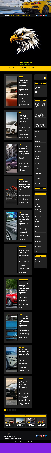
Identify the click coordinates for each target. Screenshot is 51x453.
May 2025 (37, 161)
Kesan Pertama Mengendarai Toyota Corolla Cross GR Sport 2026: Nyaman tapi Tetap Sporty (24, 393)
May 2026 (37, 131)
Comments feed (38, 264)
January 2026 (37, 141)
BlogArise (28, 451)
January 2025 (37, 171)
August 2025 (37, 153)
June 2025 (37, 158)
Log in (36, 259)
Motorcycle (18, 67)
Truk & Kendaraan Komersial (23, 70)
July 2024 (37, 185)
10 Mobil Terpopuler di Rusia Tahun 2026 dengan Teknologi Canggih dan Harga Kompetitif (24, 223)
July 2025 (37, 156)
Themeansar (33, 451)
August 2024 (37, 183)
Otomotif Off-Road (32, 70)
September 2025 (38, 151)
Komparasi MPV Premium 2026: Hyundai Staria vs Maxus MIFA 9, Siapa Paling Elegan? (24, 121)
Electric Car (34, 67)
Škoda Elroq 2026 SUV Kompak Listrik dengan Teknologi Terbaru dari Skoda (24, 360)
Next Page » (30, 419)
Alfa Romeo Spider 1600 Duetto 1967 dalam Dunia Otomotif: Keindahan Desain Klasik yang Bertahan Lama (24, 293)
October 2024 (37, 178)
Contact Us (40, 70)
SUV (22, 67)
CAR (13, 67)
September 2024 (38, 246)
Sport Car (29, 67)
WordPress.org (37, 266)
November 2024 (38, 241)
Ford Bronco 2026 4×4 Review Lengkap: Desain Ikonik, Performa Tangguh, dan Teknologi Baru (24, 258)
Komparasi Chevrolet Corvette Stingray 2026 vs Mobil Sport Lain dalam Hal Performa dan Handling (24, 84)
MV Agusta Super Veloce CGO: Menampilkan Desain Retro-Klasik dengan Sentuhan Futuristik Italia (24, 189)
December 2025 (38, 143)
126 (12, 419)
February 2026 (37, 204)
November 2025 (38, 146)
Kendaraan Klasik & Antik (11, 70)
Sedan (38, 67)
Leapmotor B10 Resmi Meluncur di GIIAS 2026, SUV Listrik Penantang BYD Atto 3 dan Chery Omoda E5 (24, 154)
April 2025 (37, 163)
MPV (25, 67)
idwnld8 (21, 91)
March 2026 (37, 136)
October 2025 (37, 148)
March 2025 (37, 166)
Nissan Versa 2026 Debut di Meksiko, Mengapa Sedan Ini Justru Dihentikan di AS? (24, 328)
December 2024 (38, 173)
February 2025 (37, 168)
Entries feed (37, 261)
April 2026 (37, 199)
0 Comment (22, 92)
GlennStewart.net (25, 62)
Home (10, 67)
